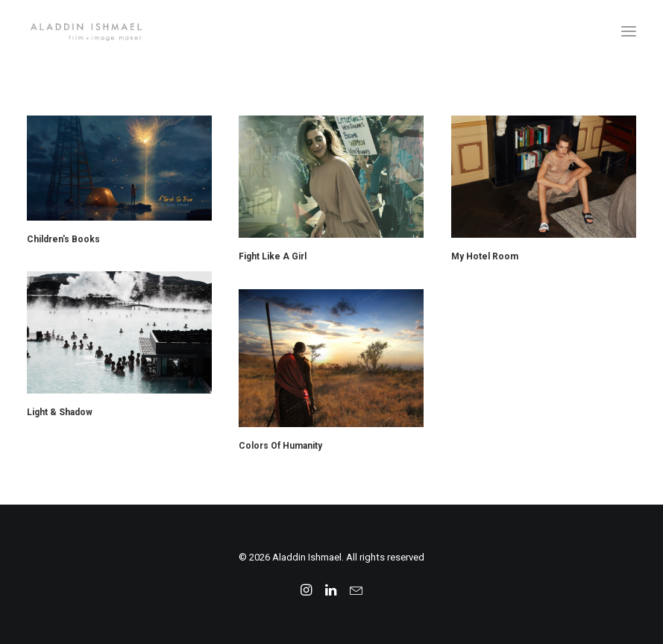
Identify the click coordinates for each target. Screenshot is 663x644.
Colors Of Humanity (280, 446)
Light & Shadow (59, 412)
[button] (628, 31)
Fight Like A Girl (273, 256)
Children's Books (63, 239)
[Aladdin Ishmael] (331, 31)
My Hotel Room (484, 256)
